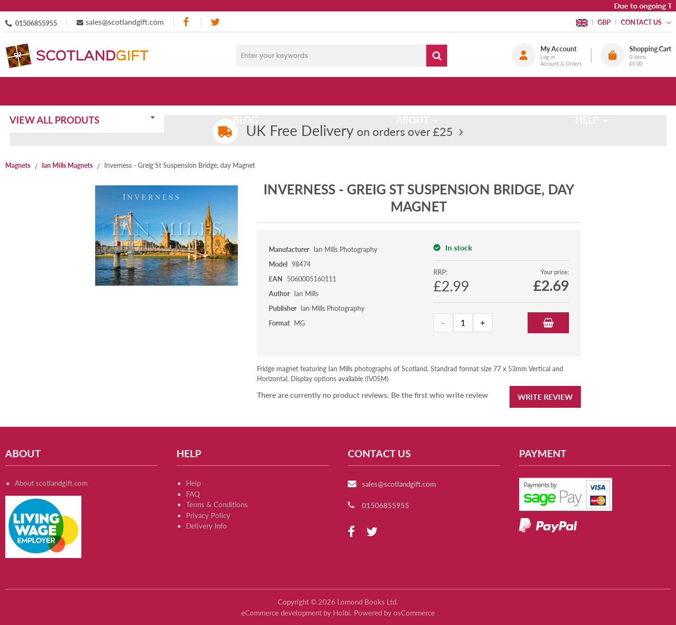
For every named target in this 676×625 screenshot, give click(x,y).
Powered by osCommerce (394, 612)
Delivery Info (206, 525)
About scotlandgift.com (51, 483)
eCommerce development (281, 612)
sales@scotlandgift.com (125, 21)
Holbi (341, 612)
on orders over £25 (349, 131)
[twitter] (215, 22)
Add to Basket (548, 322)
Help (193, 483)
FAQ (193, 494)
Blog (249, 91)
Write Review (545, 396)
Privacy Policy (208, 515)
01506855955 (36, 23)
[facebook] (187, 22)
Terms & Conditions (217, 504)
